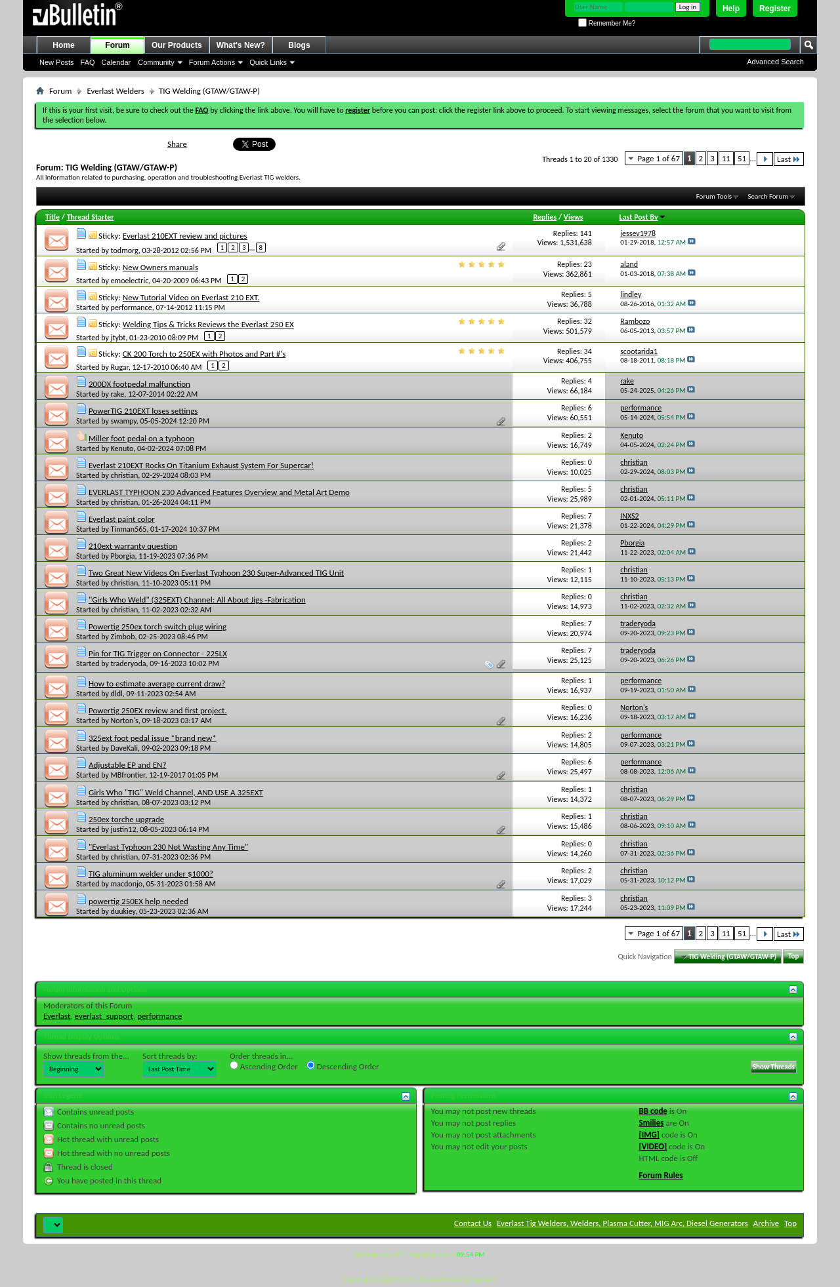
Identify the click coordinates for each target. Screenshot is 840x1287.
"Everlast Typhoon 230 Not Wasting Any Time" (168, 847)
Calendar (116, 62)
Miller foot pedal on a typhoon (141, 438)
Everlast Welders (115, 91)
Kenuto (122, 448)
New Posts (56, 62)
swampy (123, 421)
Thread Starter (90, 217)
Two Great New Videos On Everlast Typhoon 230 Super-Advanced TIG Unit (216, 573)
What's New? (241, 45)
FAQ (88, 62)
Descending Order (342, 1066)
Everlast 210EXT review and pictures (185, 236)
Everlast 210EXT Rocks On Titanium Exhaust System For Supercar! (201, 465)
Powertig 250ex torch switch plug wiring (157, 626)
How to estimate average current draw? (157, 683)
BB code (653, 1111)
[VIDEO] (653, 1146)
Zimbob (123, 636)
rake (118, 394)
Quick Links (268, 62)
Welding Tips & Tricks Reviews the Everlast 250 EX (208, 324)
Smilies (651, 1123)
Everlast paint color (122, 519)
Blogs (299, 45)
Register (775, 8)
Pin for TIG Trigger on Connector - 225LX (158, 653)
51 (742, 158)
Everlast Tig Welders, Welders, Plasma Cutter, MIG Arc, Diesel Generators (622, 1223)
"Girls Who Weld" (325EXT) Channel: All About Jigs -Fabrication (197, 599)
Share (177, 144)
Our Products (177, 45)
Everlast (56, 1016)
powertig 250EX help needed (138, 901)
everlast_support (104, 1016)
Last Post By (643, 217)
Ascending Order (264, 1066)
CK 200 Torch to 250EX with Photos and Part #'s (204, 354)
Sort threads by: (170, 1056)
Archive (766, 1223)
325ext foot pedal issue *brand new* (153, 738)
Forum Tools (714, 196)
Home (63, 45)
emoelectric (130, 280)
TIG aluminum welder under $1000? (151, 874)
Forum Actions (212, 62)
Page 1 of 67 (658, 158)
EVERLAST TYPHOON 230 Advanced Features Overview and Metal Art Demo (219, 492)
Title (52, 217)
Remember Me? (606, 23)
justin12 (123, 829)
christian (124, 475)
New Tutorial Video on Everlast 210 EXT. (191, 297)
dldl (117, 693)
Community (156, 62)
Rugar (120, 367)
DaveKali (124, 748)
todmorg (124, 250)
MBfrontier (128, 775)
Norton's (124, 720)
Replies (544, 217)
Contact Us (473, 1223)
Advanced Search (775, 62)
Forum (117, 45)
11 (726, 158)
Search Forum (768, 196)
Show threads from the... (86, 1056)
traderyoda (128, 663)
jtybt (118, 337)
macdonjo (126, 883)
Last (789, 159)
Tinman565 (129, 529)
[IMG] (649, 1134)
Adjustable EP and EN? (127, 765)
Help (731, 8)
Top (793, 957)
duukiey (123, 911)
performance (131, 307)
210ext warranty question (133, 546)
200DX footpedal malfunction (139, 384)
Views (573, 217)
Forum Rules (661, 1175)
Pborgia (123, 556)
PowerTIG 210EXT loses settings (143, 411)
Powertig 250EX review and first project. (158, 710)
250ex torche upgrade (126, 819)
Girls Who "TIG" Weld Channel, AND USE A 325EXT (176, 792)
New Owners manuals (160, 267)
